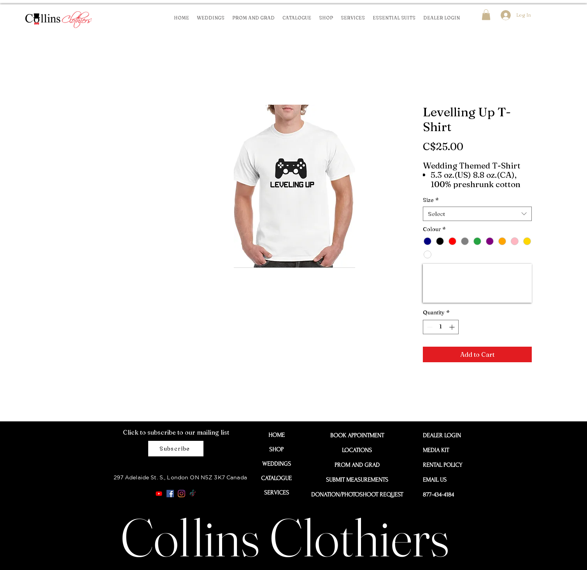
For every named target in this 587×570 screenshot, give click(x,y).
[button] (486, 14)
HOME (276, 434)
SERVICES (276, 492)
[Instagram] (181, 493)
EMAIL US (435, 479)
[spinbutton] (441, 327)
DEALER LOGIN (440, 435)
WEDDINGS (276, 463)
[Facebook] (170, 493)
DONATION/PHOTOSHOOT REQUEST (357, 494)
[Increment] (452, 327)
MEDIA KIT (436, 450)
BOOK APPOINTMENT (357, 435)
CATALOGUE (276, 478)
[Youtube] (159, 493)
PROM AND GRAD (357, 464)
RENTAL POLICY (440, 464)
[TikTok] (192, 493)
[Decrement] (429, 327)
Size (431, 199)
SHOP (276, 449)
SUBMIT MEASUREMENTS (357, 479)
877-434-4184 (438, 494)
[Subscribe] (175, 448)
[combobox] (477, 214)
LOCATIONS (357, 450)
